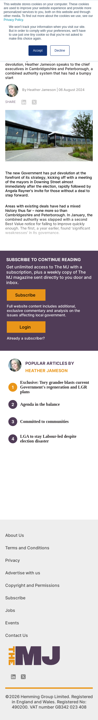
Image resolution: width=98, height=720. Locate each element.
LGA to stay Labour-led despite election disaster (48, 438)
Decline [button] (60, 50)
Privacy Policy (13, 20)
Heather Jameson (41, 90)
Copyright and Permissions (32, 585)
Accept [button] (38, 50)
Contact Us (16, 635)
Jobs (10, 610)
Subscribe (25, 295)
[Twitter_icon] (23, 676)
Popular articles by (49, 363)
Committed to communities (44, 421)
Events (12, 622)
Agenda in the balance (40, 404)
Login (25, 327)
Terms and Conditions (27, 547)
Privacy (12, 560)
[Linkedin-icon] (13, 676)
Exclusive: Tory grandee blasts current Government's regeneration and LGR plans (54, 387)
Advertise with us (22, 572)
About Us (14, 535)
